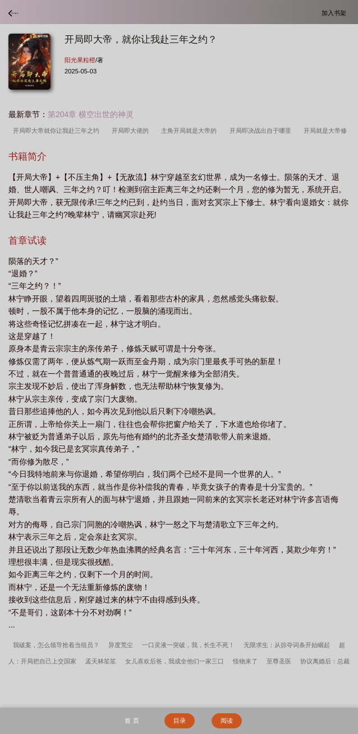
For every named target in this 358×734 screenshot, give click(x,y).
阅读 (227, 720)
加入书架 (336, 13)
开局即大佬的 (132, 130)
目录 (179, 720)
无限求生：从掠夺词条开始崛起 (287, 645)
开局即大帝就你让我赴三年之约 (58, 130)
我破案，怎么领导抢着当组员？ (56, 645)
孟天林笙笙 (100, 661)
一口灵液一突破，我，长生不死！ (188, 645)
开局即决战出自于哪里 (262, 130)
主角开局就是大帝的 (190, 130)
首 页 (132, 720)
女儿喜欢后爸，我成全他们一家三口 (174, 661)
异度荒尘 (120, 645)
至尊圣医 (279, 661)
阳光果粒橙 (80, 60)
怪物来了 (245, 661)
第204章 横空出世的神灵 (91, 114)
